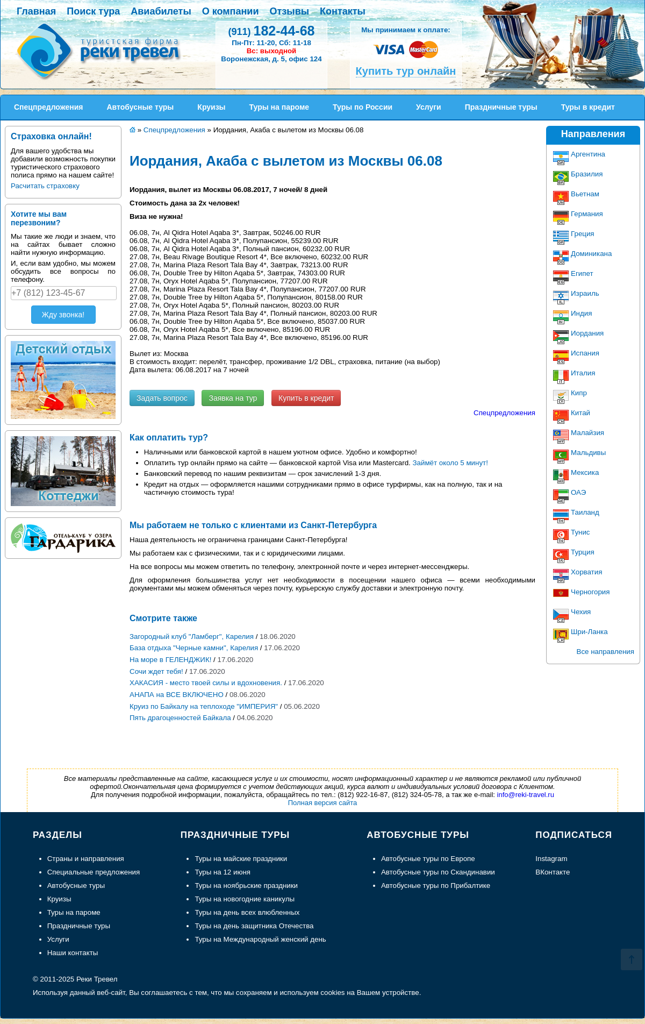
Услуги (58, 939)
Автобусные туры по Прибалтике (435, 885)
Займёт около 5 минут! (450, 463)
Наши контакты (72, 953)
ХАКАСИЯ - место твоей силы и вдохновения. (206, 683)
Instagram (551, 859)
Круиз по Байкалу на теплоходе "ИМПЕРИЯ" (204, 706)
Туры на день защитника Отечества (254, 926)
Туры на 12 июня (222, 872)
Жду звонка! (63, 314)
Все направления (605, 652)
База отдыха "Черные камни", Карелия (194, 648)
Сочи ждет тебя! (156, 671)
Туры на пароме (74, 912)
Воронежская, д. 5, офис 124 (271, 59)
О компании (230, 11)
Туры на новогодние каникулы (245, 899)
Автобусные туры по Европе (428, 859)
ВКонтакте (552, 872)
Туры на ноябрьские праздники (246, 885)
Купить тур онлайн (406, 71)
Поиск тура (93, 11)
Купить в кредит (306, 398)
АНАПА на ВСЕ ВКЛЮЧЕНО (177, 695)
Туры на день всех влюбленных (247, 912)
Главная (36, 11)
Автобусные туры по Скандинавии (438, 872)
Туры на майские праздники (241, 859)
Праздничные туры (78, 926)
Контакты (343, 11)
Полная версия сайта (322, 803)
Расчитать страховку (45, 186)
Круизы (59, 899)
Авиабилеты (161, 11)
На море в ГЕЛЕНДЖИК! (170, 660)
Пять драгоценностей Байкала (180, 718)
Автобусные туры (76, 885)
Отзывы (290, 11)
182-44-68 (271, 30)
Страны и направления (85, 859)
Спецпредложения (504, 413)
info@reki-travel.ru (525, 795)
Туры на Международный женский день (260, 939)
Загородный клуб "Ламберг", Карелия (192, 636)
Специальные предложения (93, 872)
